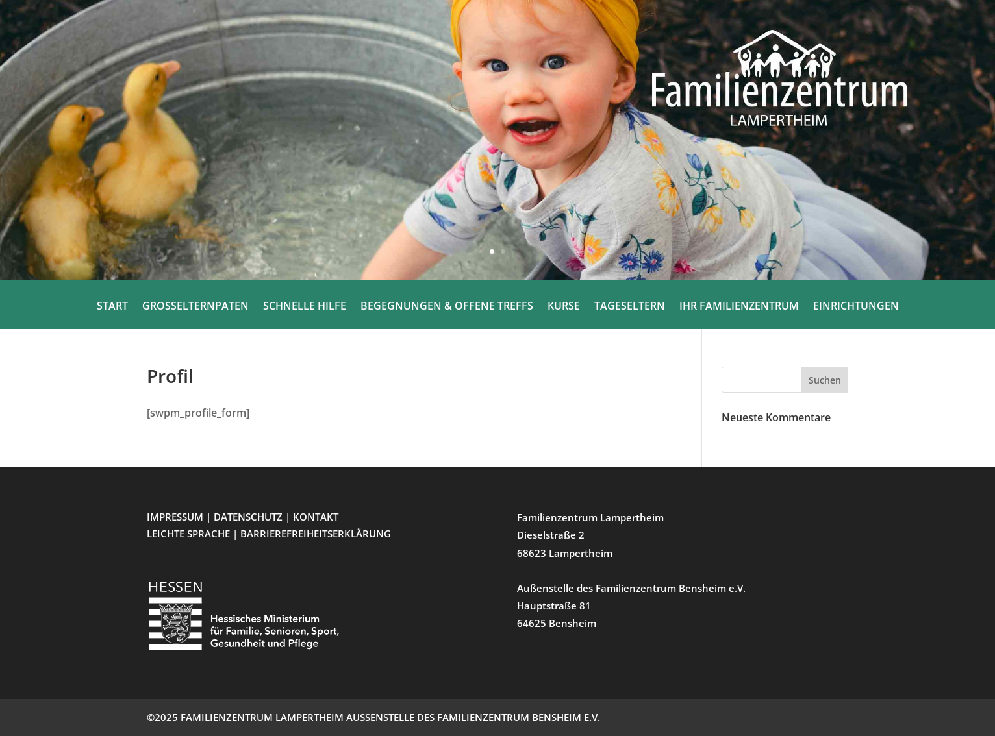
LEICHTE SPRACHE (190, 533)
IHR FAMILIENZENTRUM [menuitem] (739, 307)
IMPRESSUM (175, 516)
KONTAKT (315, 516)
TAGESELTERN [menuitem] (629, 307)
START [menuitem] (112, 307)
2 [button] (503, 251)
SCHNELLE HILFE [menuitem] (304, 307)
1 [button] (492, 251)
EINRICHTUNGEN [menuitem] (856, 307)
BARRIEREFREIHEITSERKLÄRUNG (315, 533)
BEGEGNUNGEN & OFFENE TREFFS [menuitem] (446, 307)
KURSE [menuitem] (564, 307)
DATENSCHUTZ (248, 516)
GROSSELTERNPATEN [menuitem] (195, 307)
